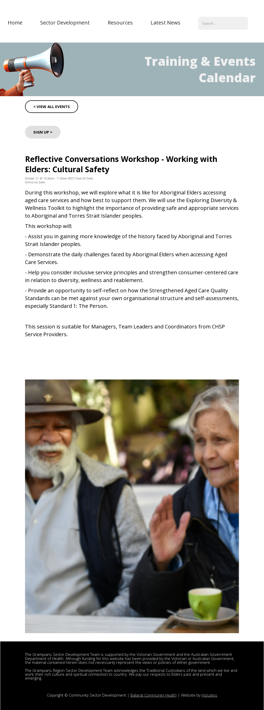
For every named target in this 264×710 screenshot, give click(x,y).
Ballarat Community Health (153, 695)
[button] (65, 23)
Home (15, 22)
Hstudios (209, 695)
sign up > (42, 132)
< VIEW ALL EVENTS (51, 106)
